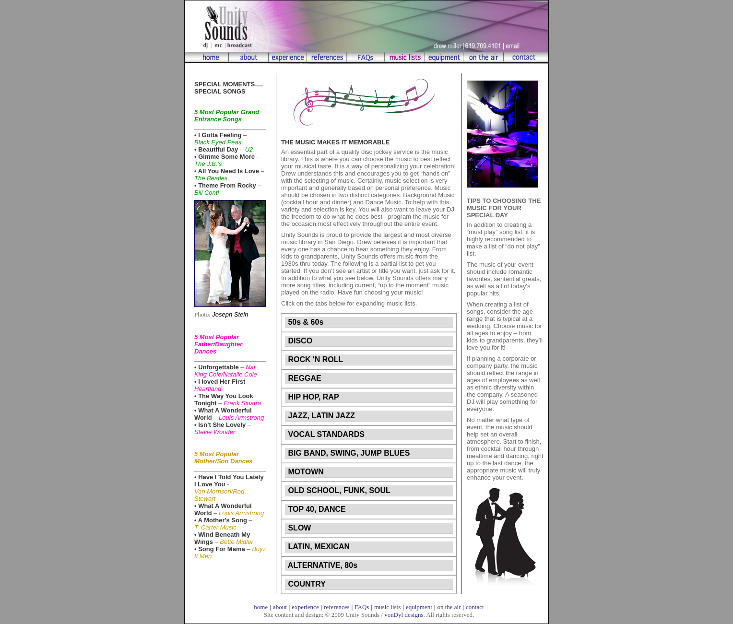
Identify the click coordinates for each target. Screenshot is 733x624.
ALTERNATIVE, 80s (321, 565)
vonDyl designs (403, 614)
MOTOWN (305, 472)
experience (305, 607)
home (261, 607)
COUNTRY (306, 584)
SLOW (298, 528)
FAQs (362, 607)
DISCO (299, 341)
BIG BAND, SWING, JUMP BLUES (348, 453)
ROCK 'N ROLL (314, 359)
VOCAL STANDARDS (325, 434)
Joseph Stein (230, 314)
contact (475, 607)
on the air (449, 607)
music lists (387, 607)
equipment (419, 607)
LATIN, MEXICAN (318, 546)
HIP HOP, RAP (312, 397)
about (280, 607)
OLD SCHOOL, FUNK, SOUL (338, 490)
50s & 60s (304, 322)
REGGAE (303, 378)
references (336, 607)
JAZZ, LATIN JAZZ (320, 416)
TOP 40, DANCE (316, 509)
